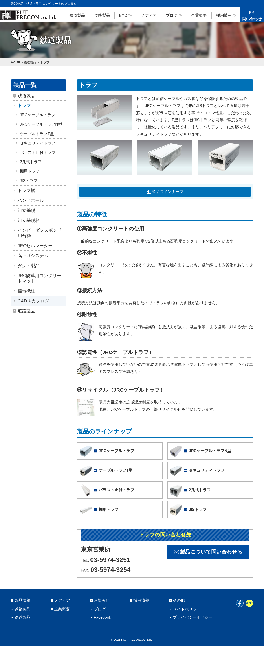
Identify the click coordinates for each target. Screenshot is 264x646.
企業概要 (199, 15)
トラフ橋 (25, 190)
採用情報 (226, 15)
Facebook (102, 617)
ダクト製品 (27, 265)
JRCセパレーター (34, 245)
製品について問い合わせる (208, 552)
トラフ (44, 62)
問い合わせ (252, 14)
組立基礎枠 (27, 220)
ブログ (174, 15)
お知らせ (100, 600)
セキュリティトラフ (35, 143)
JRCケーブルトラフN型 (38, 124)
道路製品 (102, 15)
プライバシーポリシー (193, 617)
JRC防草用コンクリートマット (38, 278)
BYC (125, 15)
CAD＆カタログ (32, 300)
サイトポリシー (187, 609)
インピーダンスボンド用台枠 (38, 233)
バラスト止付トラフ (35, 152)
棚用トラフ (27, 171)
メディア (149, 15)
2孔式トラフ (28, 162)
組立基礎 (25, 210)
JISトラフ (26, 181)
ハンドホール (29, 200)
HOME (15, 62)
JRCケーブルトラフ (35, 115)
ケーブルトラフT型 (34, 134)
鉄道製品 (77, 15)
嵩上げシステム (31, 255)
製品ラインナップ (165, 192)
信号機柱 (25, 290)
